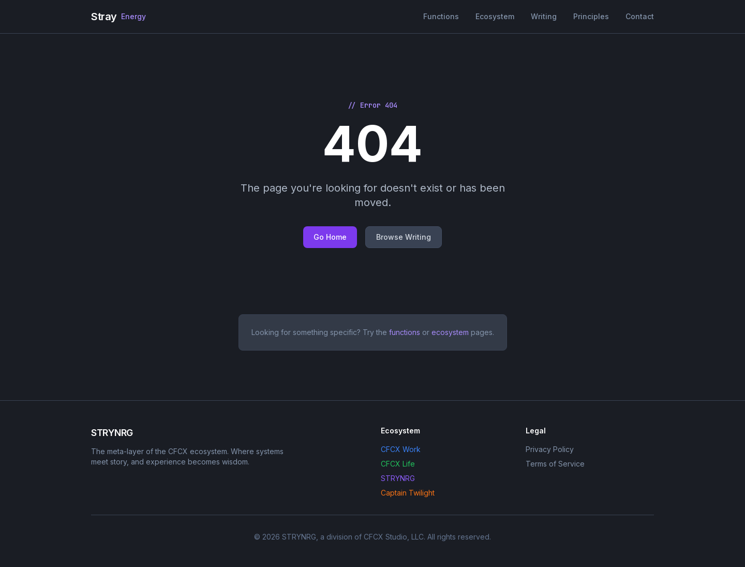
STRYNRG (398, 478)
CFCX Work (401, 449)
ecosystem (450, 332)
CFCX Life (398, 463)
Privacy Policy (550, 449)
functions (404, 332)
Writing (544, 16)
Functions (441, 16)
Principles (591, 16)
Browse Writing (403, 236)
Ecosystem (494, 16)
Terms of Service (555, 463)
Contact (639, 16)
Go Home (330, 236)
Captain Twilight (408, 492)
